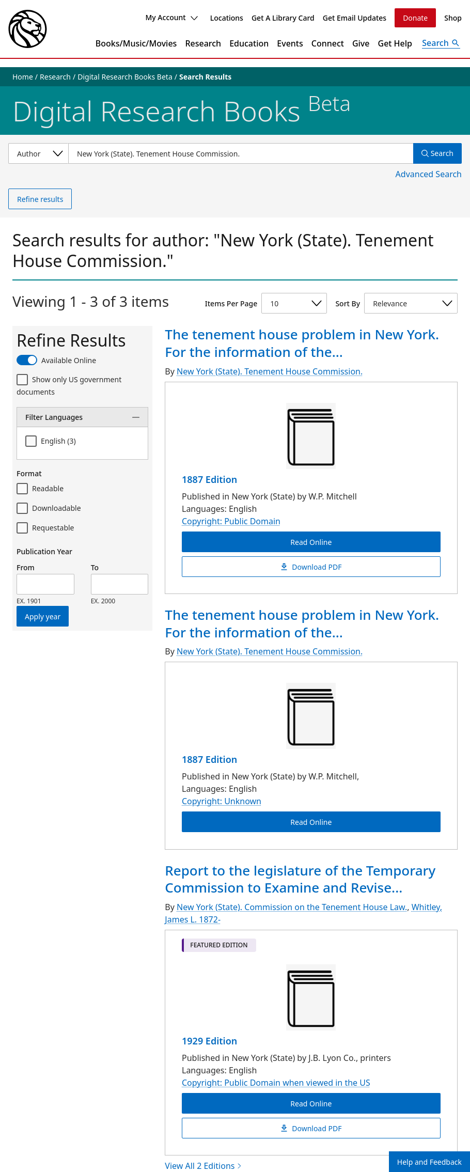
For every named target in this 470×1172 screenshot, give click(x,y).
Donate (415, 18)
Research (203, 43)
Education (249, 43)
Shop (453, 18)
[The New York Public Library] (27, 29)
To (95, 567)
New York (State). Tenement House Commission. (270, 371)
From (26, 567)
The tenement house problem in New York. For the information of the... (302, 343)
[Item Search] (240, 153)
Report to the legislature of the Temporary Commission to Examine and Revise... (300, 879)
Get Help (395, 43)
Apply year (42, 616)
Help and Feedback (429, 1162)
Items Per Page (231, 303)
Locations (226, 18)
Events (290, 43)
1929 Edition (209, 1041)
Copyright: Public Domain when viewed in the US (276, 1082)
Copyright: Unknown (221, 801)
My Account (171, 17)
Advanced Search (429, 174)
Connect (327, 43)
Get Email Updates (354, 18)
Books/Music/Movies (136, 43)
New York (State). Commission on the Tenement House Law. (292, 907)
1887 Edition (209, 479)
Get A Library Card (283, 18)
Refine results (40, 199)
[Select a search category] (38, 153)
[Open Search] (441, 43)
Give (361, 43)
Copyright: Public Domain (231, 521)
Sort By (347, 303)
